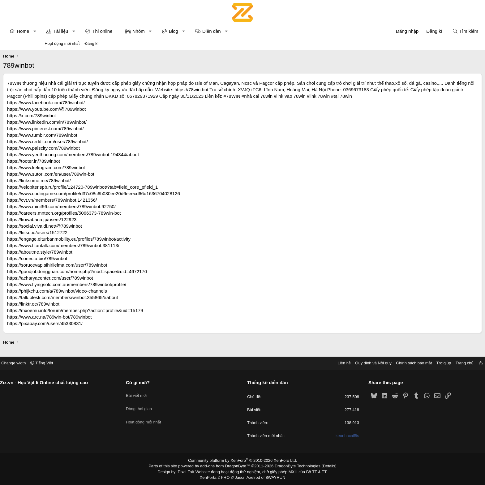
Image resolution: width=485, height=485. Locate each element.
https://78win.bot (323, 89)
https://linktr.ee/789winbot (75, 310)
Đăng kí (92, 43)
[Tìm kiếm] (423, 31)
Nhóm (180, 31)
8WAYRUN (273, 477)
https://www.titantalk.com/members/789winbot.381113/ (105, 252)
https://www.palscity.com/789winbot (85, 154)
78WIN (56, 83)
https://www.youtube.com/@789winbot (88, 115)
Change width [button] (59, 364)
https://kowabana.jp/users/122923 (83, 226)
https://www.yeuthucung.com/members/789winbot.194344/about (114, 161)
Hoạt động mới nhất (62, 43)
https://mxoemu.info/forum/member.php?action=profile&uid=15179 (116, 317)
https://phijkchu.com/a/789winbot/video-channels (98, 297)
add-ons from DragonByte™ (227, 467)
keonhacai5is (324, 437)
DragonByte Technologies (293, 467)
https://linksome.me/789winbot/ (80, 187)
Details (322, 467)
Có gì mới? (161, 384)
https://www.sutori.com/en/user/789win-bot (92, 180)
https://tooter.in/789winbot (75, 167)
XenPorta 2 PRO (216, 477)
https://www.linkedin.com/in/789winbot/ (88, 128)
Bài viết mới (159, 394)
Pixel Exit (190, 472)
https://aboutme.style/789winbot (81, 258)
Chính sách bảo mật (368, 364)
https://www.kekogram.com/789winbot (88, 174)
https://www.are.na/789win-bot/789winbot (91, 323)
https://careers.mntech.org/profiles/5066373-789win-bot (105, 219)
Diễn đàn (253, 31)
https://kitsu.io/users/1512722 (79, 239)
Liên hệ (297, 364)
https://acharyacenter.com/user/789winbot (92, 284)
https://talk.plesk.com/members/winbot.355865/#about (104, 304)
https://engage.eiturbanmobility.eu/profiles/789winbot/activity (110, 245)
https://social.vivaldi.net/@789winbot (86, 232)
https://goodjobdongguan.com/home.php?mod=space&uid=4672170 (118, 278)
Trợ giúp (397, 364)
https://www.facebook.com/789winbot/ (87, 109)
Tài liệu (102, 31)
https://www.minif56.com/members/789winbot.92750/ (103, 213)
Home (64, 31)
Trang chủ (418, 364)
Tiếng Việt (87, 364)
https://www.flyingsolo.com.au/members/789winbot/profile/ (108, 291)
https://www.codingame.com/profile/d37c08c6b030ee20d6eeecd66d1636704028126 (135, 200)
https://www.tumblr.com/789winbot (84, 141)
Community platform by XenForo (242, 462)
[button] (76, 31)
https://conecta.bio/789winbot (79, 265)
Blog (215, 31)
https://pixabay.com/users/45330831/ (86, 330)
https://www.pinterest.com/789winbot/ (87, 135)
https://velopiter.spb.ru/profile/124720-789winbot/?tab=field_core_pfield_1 (124, 193)
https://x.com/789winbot (73, 122)
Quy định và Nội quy (327, 364)
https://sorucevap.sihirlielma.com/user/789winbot (98, 271)
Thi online (144, 31)
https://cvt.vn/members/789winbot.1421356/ (93, 206)
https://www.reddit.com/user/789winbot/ (89, 148)
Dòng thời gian (162, 405)
